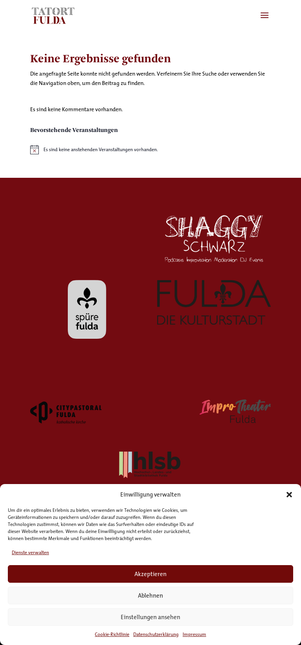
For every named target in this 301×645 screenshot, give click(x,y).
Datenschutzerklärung (156, 634)
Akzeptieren (150, 574)
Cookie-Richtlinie (112, 634)
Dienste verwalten (30, 552)
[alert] (150, 149)
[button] (289, 495)
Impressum (194, 634)
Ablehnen (150, 595)
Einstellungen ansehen (150, 617)
